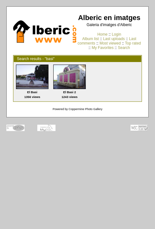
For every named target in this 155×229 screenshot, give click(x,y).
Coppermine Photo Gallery (85, 109)
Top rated (133, 43)
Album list (90, 39)
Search (124, 47)
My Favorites (103, 47)
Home (102, 34)
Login (116, 34)
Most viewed (110, 43)
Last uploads (114, 39)
